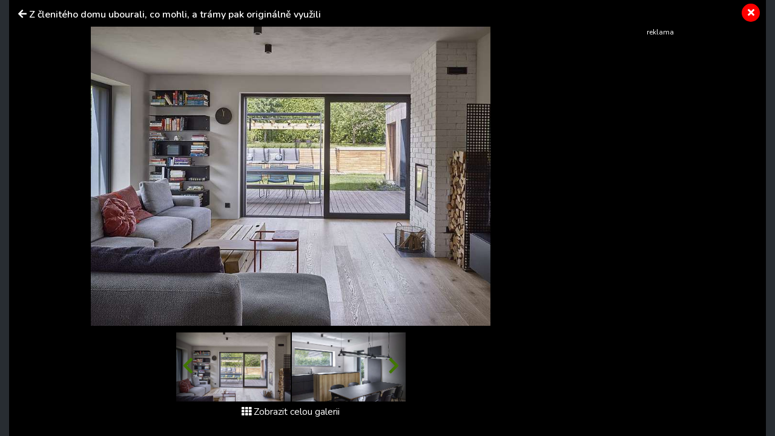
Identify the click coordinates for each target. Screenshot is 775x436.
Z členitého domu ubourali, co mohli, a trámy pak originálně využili (175, 14)
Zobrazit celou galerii (291, 411)
